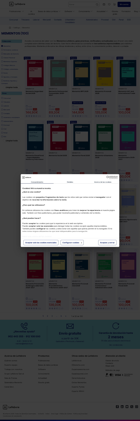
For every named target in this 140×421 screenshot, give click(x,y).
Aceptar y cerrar (107, 242)
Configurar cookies (72, 242)
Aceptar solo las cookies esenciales (41, 242)
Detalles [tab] (70, 182)
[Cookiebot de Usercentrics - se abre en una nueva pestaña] (108, 177)
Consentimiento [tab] (37, 182)
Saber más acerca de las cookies (37, 237)
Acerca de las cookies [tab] (102, 182)
